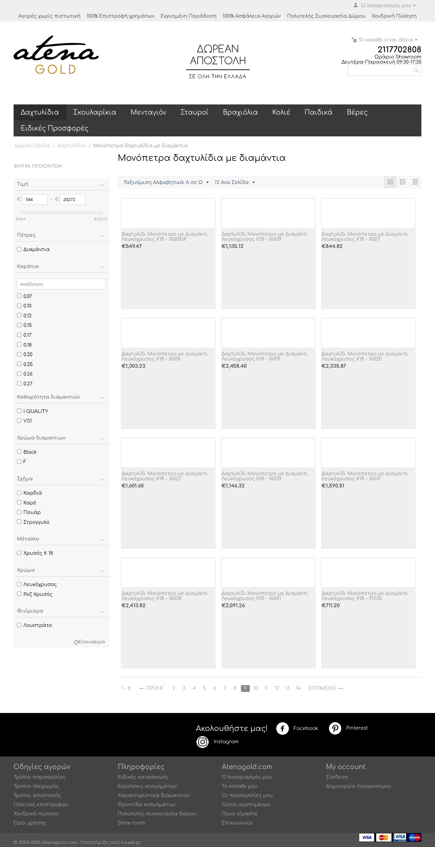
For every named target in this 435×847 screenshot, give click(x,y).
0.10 (24, 306)
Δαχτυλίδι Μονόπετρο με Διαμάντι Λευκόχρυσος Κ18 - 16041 (265, 596)
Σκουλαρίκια (95, 112)
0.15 (24, 325)
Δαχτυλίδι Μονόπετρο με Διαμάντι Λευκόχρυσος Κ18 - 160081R (164, 237)
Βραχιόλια (240, 112)
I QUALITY (32, 411)
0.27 (25, 383)
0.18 (24, 345)
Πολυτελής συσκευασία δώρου (157, 813)
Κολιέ (281, 112)
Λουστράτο (34, 625)
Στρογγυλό (33, 522)
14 (298, 688)
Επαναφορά (92, 642)
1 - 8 (125, 688)
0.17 (24, 335)
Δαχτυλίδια (40, 112)
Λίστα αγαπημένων (246, 804)
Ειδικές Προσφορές (54, 128)
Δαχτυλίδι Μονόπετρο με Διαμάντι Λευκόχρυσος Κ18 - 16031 (364, 476)
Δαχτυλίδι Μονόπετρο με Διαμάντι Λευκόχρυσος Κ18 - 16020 (364, 356)
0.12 (24, 315)
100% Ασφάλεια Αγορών (252, 16)
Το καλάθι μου (240, 786)
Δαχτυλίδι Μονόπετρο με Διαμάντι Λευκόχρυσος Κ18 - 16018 (164, 356)
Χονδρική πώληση (36, 813)
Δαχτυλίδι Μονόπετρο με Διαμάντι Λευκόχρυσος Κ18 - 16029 (265, 476)
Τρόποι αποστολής (37, 795)
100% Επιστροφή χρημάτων (121, 16)
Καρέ (26, 502)
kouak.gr (131, 842)
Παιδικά (318, 112)
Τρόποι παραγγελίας (40, 777)
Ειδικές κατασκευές (143, 777)
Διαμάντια (33, 249)
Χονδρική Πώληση (394, 16)
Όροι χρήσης (30, 823)
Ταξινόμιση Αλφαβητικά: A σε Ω (166, 182)
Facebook (297, 728)
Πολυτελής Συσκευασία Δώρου (326, 16)
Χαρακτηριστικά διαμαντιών (154, 795)
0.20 (25, 354)
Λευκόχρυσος (37, 584)
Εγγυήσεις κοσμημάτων (147, 786)
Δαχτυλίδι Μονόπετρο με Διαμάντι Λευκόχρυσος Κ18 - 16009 (265, 237)
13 (287, 688)
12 (277, 688)
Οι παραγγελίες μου (247, 795)
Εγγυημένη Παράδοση (188, 16)
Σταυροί (194, 112)
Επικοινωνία (237, 823)
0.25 (25, 364)
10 (256, 688)
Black (27, 452)
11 (266, 688)
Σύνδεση (337, 777)
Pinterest (348, 728)
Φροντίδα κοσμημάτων (146, 804)
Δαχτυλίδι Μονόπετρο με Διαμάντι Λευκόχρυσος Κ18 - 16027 (164, 476)
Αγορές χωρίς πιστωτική (49, 16)
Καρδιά (29, 493)
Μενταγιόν (148, 112)
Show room (131, 823)
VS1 (24, 421)
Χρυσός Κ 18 (35, 553)
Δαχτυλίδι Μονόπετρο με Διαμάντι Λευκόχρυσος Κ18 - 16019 (265, 356)
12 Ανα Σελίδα (235, 182)
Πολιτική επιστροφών (41, 804)
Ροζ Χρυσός (34, 594)
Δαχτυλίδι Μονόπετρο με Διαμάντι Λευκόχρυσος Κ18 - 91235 (364, 596)
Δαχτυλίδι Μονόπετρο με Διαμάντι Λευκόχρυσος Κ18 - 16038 (164, 596)
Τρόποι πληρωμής (36, 786)
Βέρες (357, 112)
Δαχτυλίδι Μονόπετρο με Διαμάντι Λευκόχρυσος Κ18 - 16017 (364, 237)
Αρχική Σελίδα (32, 145)
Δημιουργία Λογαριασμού (358, 786)
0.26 (25, 374)
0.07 (24, 296)
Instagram (217, 742)
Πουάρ (29, 512)
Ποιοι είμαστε (240, 813)
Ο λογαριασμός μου (247, 777)
